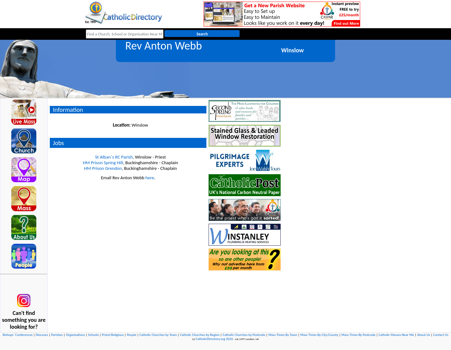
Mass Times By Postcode (358, 335)
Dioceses (42, 335)
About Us (423, 335)
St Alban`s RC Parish (113, 157)
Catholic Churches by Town (158, 335)
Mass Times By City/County (319, 335)
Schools (93, 335)
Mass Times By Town (282, 335)
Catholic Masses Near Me (396, 335)
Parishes (57, 335)
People (132, 335)
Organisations (75, 335)
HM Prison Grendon (103, 168)
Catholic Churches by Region (200, 335)
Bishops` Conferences (18, 335)
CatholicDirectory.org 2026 (214, 339)
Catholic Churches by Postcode (244, 335)
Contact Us (440, 335)
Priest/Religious (113, 335)
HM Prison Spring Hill (103, 162)
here (149, 177)
